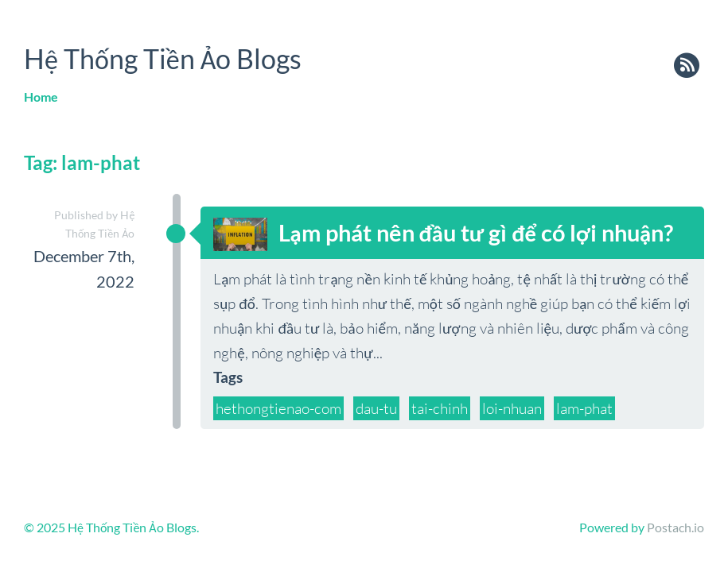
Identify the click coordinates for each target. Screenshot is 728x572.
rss (686, 67)
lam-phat (584, 408)
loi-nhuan (512, 408)
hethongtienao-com (278, 408)
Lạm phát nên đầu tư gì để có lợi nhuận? (475, 232)
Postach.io (675, 527)
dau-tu (376, 408)
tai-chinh (439, 408)
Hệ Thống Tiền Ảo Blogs (163, 58)
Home (41, 96)
